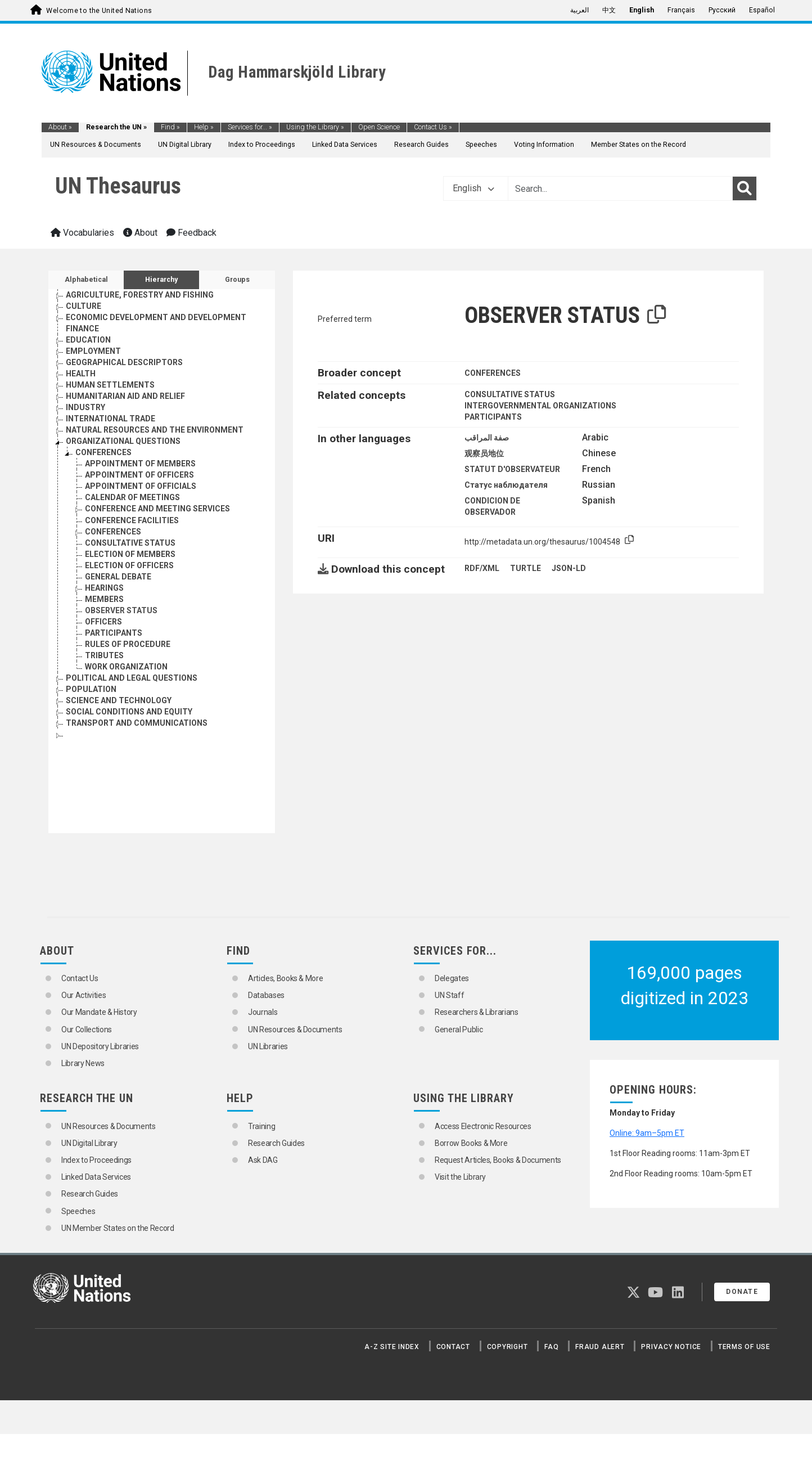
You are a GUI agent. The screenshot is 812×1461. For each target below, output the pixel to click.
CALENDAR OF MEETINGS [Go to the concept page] (132, 497)
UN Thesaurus (118, 186)
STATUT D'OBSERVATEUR (512, 469)
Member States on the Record (638, 145)
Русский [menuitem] (722, 10)
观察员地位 (484, 453)
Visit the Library (460, 1176)
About (60, 127)
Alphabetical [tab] (86, 280)
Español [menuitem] (762, 10)
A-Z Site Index (391, 1347)
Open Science (379, 127)
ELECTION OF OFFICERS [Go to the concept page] (129, 565)
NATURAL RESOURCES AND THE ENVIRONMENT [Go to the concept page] (154, 429)
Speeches (481, 145)
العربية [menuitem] (579, 10)
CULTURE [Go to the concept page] (83, 306)
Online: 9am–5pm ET (647, 1133)
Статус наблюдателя (506, 484)
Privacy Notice (671, 1347)
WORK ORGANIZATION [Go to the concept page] (126, 666)
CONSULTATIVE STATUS (509, 394)
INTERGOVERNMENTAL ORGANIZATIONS (540, 405)
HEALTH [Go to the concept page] (81, 373)
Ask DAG (263, 1160)
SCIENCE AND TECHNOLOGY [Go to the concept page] (119, 700)
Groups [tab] (237, 280)
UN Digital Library (184, 145)
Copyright (507, 1347)
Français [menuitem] (681, 10)
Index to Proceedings (261, 145)
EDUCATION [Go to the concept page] (88, 339)
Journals (262, 1012)
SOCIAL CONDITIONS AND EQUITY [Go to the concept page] (129, 711)
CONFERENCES (492, 372)
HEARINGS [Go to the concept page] (104, 587)
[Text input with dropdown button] (620, 188)
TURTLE (525, 568)
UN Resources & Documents (95, 145)
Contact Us (433, 127)
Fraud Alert (599, 1347)
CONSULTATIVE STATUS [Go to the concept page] (130, 542)
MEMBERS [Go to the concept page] (104, 599)
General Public (458, 1029)
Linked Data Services (344, 145)
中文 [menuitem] (609, 10)
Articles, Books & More (285, 978)
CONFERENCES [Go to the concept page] (103, 452)
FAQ (551, 1347)
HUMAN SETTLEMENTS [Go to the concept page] (110, 384)
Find (170, 127)
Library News (83, 1063)
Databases (266, 995)
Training (261, 1126)
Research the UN (116, 127)
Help (204, 127)
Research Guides (421, 145)
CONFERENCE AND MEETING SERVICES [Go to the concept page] (157, 508)
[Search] (744, 188)
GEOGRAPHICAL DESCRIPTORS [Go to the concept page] (124, 362)
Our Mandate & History (99, 1012)
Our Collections (86, 1029)
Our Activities (83, 995)
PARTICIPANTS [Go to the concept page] (113, 632)
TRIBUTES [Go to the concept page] (104, 655)
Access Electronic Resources (483, 1126)
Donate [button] (742, 1292)
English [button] (473, 188)
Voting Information (544, 145)
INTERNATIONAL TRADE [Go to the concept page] (110, 418)
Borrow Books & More (471, 1143)
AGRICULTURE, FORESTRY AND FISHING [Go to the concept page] (140, 294)
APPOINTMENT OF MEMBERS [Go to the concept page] (140, 463)
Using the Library (315, 127)
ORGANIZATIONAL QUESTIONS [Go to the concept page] (123, 441)
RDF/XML (481, 568)
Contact (453, 1347)
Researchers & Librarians (476, 1012)
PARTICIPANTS (493, 416)
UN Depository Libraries (100, 1046)
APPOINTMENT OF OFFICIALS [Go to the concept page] (140, 486)
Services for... (250, 127)
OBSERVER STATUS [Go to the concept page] (121, 610)
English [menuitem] (641, 10)
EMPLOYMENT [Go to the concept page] (93, 351)
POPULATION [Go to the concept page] (91, 689)
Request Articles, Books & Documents (498, 1160)
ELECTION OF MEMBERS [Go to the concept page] (130, 554)
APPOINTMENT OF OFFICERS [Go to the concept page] (139, 474)
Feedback (191, 232)
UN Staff (449, 995)
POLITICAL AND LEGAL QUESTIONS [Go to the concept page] (131, 677)
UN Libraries (268, 1046)
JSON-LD (569, 568)
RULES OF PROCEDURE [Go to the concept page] (127, 644)
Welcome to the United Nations (99, 11)
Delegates (452, 978)
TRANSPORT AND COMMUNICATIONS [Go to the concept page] (136, 722)
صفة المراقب (486, 437)
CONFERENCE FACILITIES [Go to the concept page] (132, 520)
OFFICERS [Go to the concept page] (103, 621)
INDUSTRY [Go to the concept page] (85, 407)
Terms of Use (744, 1347)
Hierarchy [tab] (161, 280)
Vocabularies (82, 232)
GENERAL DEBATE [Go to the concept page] (118, 576)
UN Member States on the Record (117, 1228)
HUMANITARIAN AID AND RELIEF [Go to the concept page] (125, 396)
